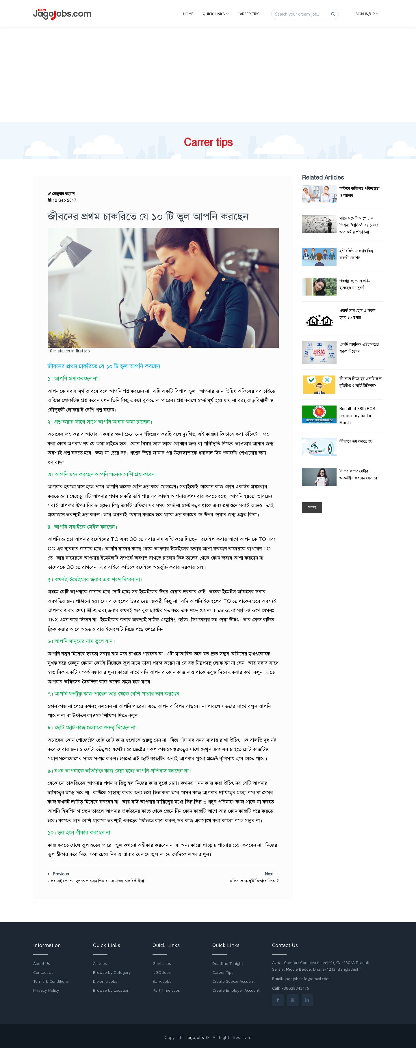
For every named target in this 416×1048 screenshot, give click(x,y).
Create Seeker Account (233, 981)
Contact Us (43, 972)
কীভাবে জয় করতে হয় (355, 441)
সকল (312, 507)
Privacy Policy (46, 990)
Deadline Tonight (227, 963)
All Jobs (100, 963)
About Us (41, 963)
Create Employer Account (235, 990)
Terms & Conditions (51, 981)
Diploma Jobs (105, 981)
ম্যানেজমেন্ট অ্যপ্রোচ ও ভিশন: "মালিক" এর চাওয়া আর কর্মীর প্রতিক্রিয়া (358, 225)
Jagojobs (194, 1037)
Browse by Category (112, 972)
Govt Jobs (162, 963)
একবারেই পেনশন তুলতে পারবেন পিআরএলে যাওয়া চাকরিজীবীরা (96, 881)
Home (188, 14)
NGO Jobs (162, 972)
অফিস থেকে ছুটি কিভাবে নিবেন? (254, 881)
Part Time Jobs (166, 990)
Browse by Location (111, 990)
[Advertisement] (208, 49)
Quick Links (215, 14)
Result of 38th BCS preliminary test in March (357, 415)
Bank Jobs (162, 981)
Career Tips (248, 14)
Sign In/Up (366, 14)
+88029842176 (295, 988)
